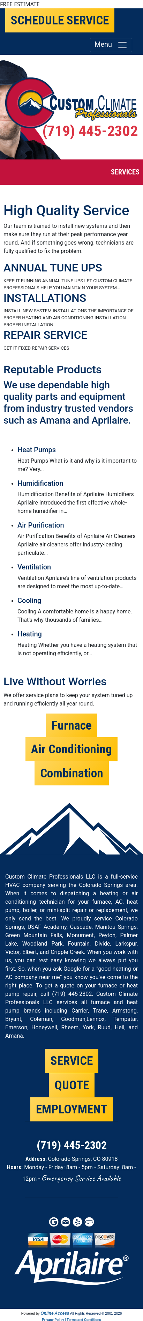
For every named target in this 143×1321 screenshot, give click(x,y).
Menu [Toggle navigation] (111, 45)
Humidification (40, 483)
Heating (29, 634)
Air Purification (40, 525)
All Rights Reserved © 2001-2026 (96, 1313)
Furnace (72, 725)
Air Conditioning (71, 749)
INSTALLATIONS (44, 298)
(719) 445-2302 (90, 131)
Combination (71, 773)
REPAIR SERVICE (45, 335)
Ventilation (34, 567)
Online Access (54, 1313)
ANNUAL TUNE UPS (52, 267)
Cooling (29, 600)
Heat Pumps (36, 450)
